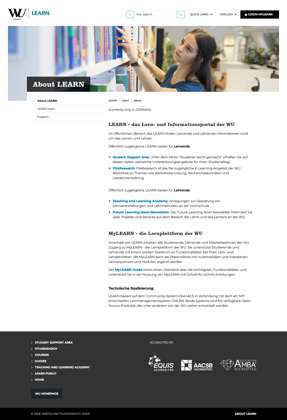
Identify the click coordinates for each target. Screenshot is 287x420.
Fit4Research (46, 349)
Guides (40, 361)
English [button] (226, 14)
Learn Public (45, 373)
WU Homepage (46, 393)
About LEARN (47, 101)
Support (43, 117)
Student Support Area (54, 342)
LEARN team (46, 109)
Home (39, 379)
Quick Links (199, 14)
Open (125, 100)
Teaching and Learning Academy (62, 367)
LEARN (112, 100)
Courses (42, 355)
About (137, 100)
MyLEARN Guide (128, 270)
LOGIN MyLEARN (258, 14)
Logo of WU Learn (29, 14)
